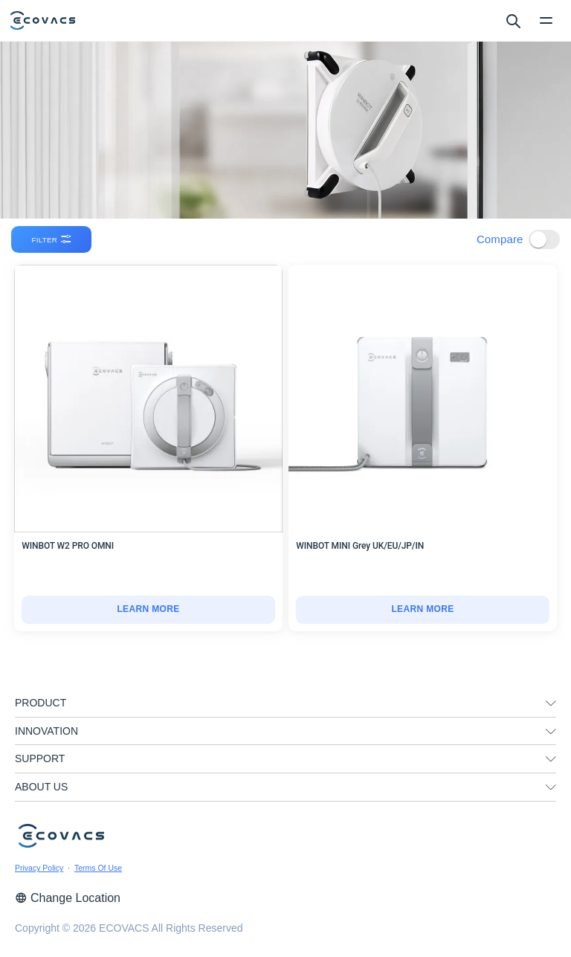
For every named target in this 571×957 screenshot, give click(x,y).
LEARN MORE (148, 609)
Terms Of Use (98, 867)
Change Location (67, 898)
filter (52, 239)
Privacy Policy (39, 867)
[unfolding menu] (551, 703)
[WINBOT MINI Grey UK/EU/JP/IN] (422, 610)
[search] (513, 20)
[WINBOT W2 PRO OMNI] (148, 610)
